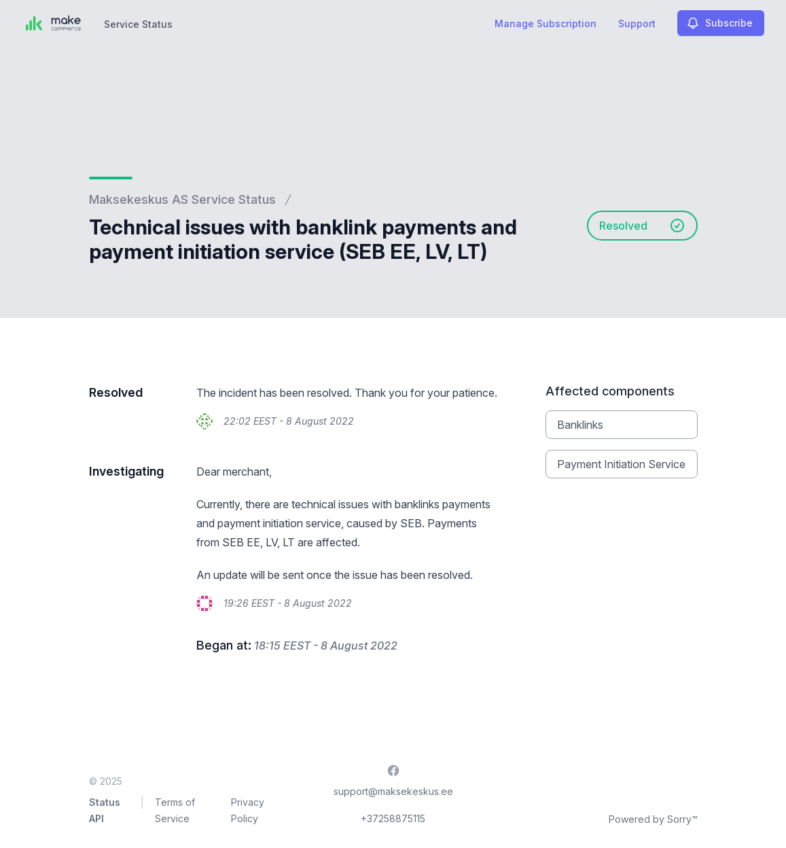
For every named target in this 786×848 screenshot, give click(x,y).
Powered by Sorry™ (653, 819)
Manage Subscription (545, 23)
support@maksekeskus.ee (393, 791)
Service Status (138, 24)
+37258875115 (393, 818)
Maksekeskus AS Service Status (182, 199)
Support (637, 23)
